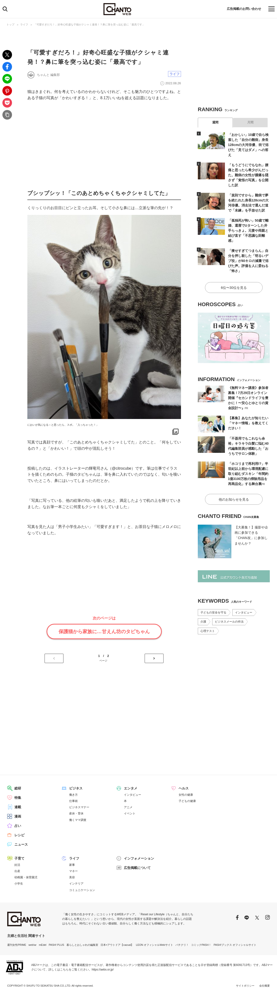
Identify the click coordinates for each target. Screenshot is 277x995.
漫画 (17, 816)
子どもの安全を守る (213, 612)
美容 (72, 877)
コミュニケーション (82, 890)
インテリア (76, 883)
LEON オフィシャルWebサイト (154, 944)
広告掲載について (137, 868)
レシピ (19, 835)
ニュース (21, 844)
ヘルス (184, 788)
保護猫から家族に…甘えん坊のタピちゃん (104, 631)
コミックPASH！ (201, 944)
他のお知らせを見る (234, 499)
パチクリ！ (182, 944)
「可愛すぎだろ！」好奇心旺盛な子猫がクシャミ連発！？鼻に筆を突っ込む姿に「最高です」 (89, 24)
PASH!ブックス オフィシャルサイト (235, 944)
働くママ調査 (77, 820)
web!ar (32, 944)
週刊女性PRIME (16, 944)
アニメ (128, 807)
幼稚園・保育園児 (25, 877)
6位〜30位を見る (234, 288)
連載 (17, 807)
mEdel (42, 944)
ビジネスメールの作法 (229, 621)
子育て (19, 858)
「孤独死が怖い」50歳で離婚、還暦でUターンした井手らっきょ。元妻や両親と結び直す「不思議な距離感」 (248, 230)
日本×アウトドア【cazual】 (117, 944)
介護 (203, 621)
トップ (10, 24)
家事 (72, 865)
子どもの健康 (187, 801)
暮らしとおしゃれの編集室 (82, 944)
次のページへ (154, 658)
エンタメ (130, 788)
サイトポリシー (245, 985)
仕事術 (73, 801)
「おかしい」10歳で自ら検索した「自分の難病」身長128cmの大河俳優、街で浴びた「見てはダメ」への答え (248, 145)
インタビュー (243, 612)
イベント (129, 813)
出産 (17, 871)
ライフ (24, 24)
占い (17, 826)
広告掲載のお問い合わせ (242, 9)
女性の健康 (186, 794)
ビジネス (76, 788)
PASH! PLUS (56, 944)
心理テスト (207, 631)
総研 (17, 788)
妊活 (17, 865)
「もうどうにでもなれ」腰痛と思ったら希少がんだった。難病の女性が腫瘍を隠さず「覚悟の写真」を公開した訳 (248, 175)
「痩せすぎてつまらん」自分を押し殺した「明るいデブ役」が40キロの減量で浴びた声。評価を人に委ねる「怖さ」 (248, 261)
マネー (73, 871)
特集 (17, 798)
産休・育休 (76, 813)
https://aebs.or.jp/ (103, 969)
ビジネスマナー (79, 807)
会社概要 (264, 985)
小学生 (18, 883)
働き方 (73, 794)
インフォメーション (139, 858)
